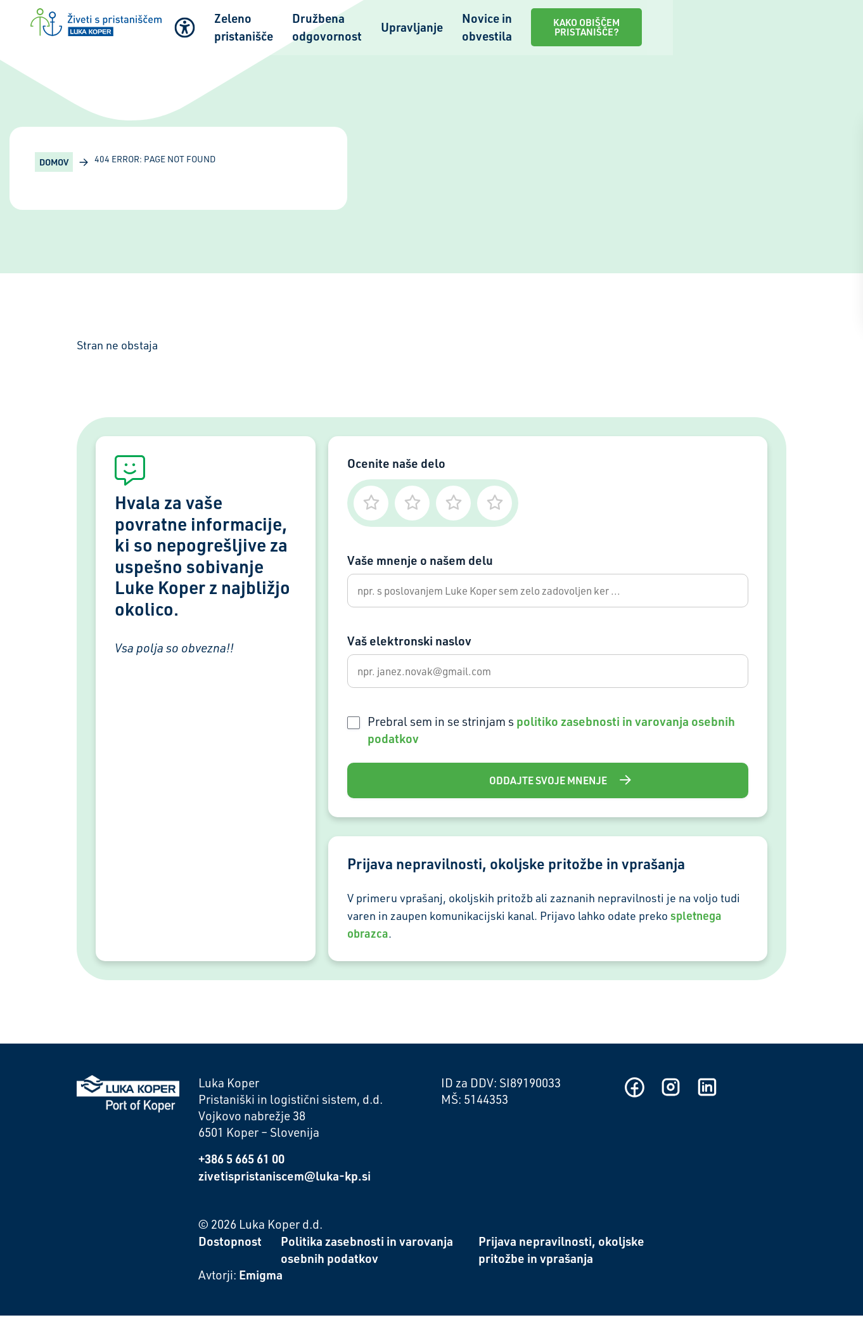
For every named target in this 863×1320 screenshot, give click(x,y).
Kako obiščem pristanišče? (752, 25)
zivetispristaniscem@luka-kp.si (284, 1180)
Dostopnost (230, 1245)
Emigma (261, 1279)
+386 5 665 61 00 (241, 1163)
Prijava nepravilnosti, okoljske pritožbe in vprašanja (561, 1254)
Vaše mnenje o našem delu (420, 560)
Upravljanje (514, 26)
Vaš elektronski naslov (409, 642)
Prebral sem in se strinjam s (551, 733)
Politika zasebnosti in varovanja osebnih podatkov (367, 1254)
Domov (53, 162)
